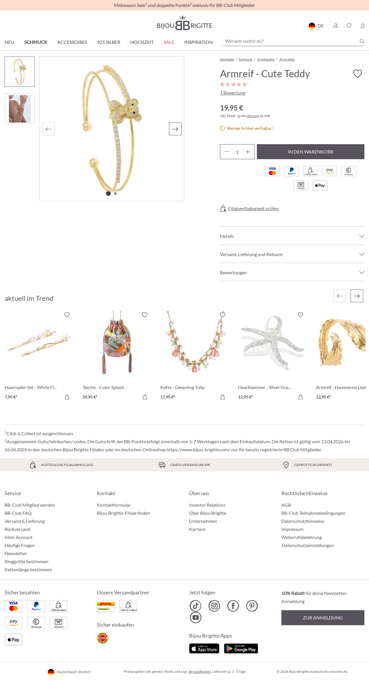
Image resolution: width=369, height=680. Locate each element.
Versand (253, 116)
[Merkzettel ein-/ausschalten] (357, 74)
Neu (9, 42)
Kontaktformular (114, 505)
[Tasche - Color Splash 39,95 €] (117, 356)
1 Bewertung (232, 92)
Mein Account (19, 537)
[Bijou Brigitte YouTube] (195, 617)
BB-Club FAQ (18, 513)
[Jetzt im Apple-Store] (204, 648)
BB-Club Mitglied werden (30, 505)
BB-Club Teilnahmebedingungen (313, 513)
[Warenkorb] (362, 26)
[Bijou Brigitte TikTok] (195, 606)
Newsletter (16, 553)
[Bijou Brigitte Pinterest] (251, 606)
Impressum (292, 529)
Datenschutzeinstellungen (308, 545)
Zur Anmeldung (323, 617)
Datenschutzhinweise (302, 521)
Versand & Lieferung (25, 521)
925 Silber (108, 42)
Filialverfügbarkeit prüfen (253, 208)
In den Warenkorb (310, 151)
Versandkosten (199, 671)
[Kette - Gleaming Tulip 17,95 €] (194, 356)
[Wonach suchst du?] (293, 41)
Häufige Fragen (20, 545)
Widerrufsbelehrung (301, 537)
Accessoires (72, 42)
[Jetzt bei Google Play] (241, 648)
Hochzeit (142, 42)
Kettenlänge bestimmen (28, 569)
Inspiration (198, 42)
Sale (169, 42)
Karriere (197, 529)
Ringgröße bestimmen (26, 561)
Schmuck (35, 42)
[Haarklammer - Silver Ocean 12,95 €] (272, 356)
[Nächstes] (175, 129)
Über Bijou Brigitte (207, 513)
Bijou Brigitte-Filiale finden (123, 513)
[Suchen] (362, 41)
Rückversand (17, 529)
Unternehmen (203, 521)
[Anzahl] (237, 151)
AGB (286, 505)
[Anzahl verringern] (227, 151)
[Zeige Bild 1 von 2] (108, 193)
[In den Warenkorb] (67, 397)
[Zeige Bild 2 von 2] (115, 193)
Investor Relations (207, 505)
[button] (335, 26)
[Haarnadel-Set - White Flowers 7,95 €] (39, 356)
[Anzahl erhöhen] (248, 151)
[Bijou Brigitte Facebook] (233, 606)
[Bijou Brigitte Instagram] (214, 606)
